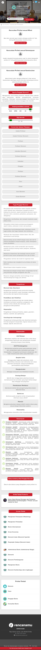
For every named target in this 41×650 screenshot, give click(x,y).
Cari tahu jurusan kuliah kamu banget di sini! (20, 648)
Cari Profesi (5, 24)
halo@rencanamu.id (20, 635)
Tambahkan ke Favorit (15, 18)
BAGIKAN (29, 19)
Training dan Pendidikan (16, 24)
